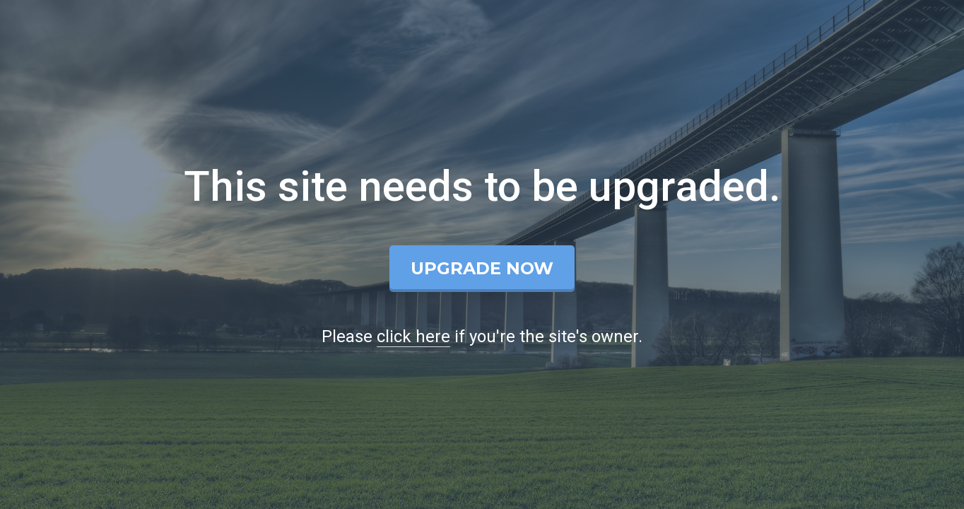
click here (413, 336)
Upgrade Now (482, 268)
